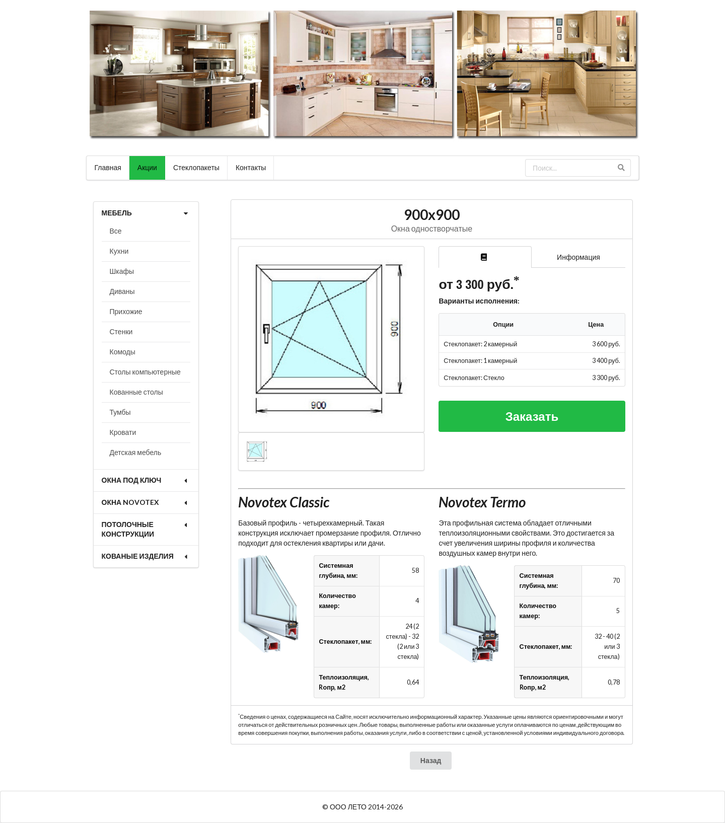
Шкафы (122, 271)
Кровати (123, 432)
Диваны (122, 291)
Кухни (119, 251)
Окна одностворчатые (432, 228)
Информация (578, 257)
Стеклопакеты (196, 167)
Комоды (122, 351)
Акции (147, 167)
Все (116, 231)
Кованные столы (136, 392)
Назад (431, 760)
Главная (108, 167)
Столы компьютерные (145, 371)
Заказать (532, 416)
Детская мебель (136, 452)
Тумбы (120, 412)
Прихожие (126, 311)
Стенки (121, 331)
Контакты (251, 167)
